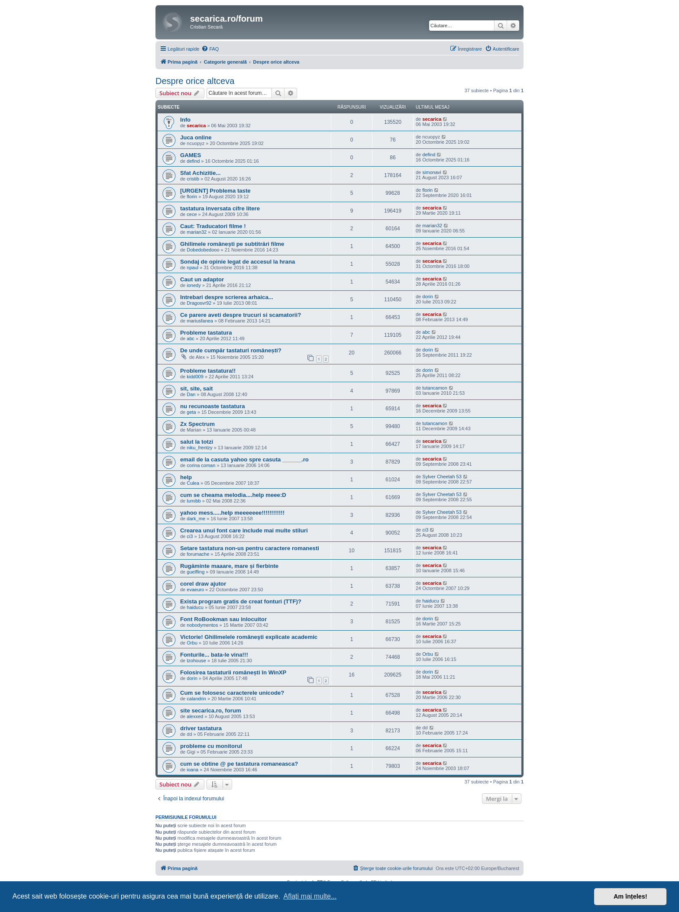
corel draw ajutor (203, 583)
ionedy (193, 285)
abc (190, 338)
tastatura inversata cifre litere (220, 208)
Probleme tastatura (206, 332)
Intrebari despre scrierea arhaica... (226, 297)
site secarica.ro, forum (210, 710)
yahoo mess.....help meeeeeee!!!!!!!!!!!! (232, 512)
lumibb (193, 500)
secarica (196, 125)
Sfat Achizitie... (200, 173)
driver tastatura (201, 728)
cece (192, 214)
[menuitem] (210, 49)
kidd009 (195, 376)
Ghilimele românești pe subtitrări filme (232, 244)
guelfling (195, 571)
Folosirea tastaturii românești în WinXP (233, 672)
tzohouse (196, 660)
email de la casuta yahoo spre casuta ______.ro (244, 459)
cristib (193, 178)
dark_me (196, 518)
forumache (198, 554)
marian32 (197, 232)
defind (193, 161)
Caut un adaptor (202, 279)
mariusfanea (200, 320)
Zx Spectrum (197, 424)
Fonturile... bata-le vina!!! (214, 654)
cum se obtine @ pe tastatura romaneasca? (239, 764)
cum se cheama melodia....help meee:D (233, 495)
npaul (192, 267)
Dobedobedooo (203, 249)
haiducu (195, 607)
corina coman (201, 465)
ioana (192, 769)
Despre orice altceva (194, 81)
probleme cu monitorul (211, 746)
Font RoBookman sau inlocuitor (223, 619)
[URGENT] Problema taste (215, 190)
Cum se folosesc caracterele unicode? (232, 693)
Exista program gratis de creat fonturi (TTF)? (240, 601)
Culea (193, 483)
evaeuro (195, 589)
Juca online (196, 137)
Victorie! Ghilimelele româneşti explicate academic (248, 637)
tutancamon (434, 387)
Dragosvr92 (199, 303)
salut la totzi (196, 441)
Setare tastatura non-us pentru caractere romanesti (249, 548)
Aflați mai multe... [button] (310, 896)
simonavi (431, 172)
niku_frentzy (199, 447)
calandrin (196, 698)
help (186, 477)
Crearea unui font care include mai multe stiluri (244, 530)
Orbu (192, 642)
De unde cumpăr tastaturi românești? (230, 350)
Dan (191, 394)
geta (191, 412)
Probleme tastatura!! (208, 370)
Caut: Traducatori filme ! (213, 226)
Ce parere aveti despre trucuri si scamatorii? (240, 315)
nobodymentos (202, 625)
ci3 (190, 536)
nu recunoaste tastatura (212, 406)
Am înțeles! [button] (630, 896)
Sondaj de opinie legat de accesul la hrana (237, 261)
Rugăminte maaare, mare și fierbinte (229, 566)
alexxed (195, 716)
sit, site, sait (196, 388)
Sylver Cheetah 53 (442, 476)
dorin (427, 296)
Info (185, 119)
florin (192, 196)
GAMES (190, 155)
